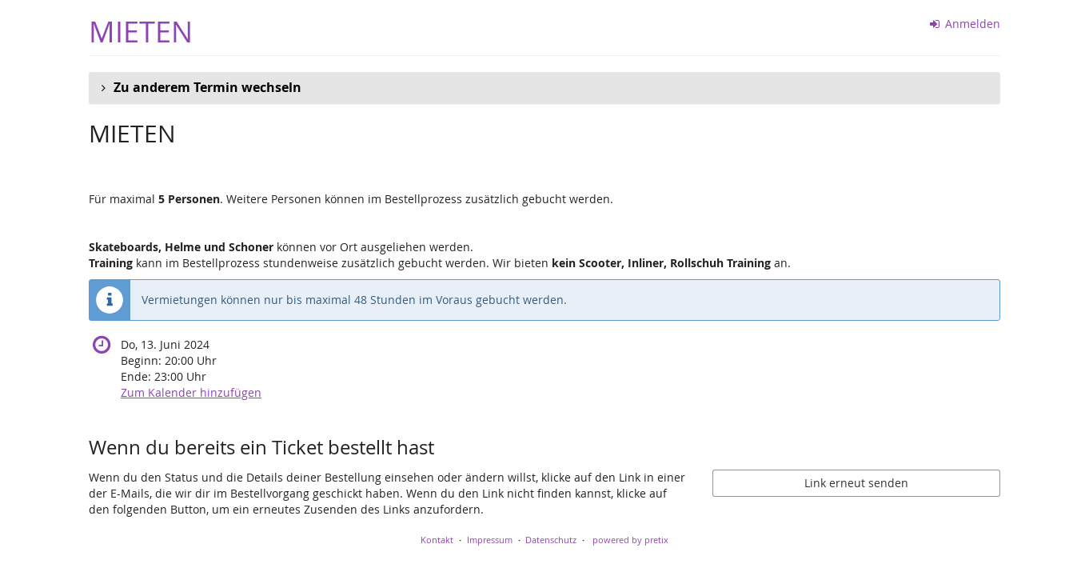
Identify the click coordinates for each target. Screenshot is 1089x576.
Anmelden (965, 23)
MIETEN (141, 31)
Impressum (490, 540)
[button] (544, 88)
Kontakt (437, 540)
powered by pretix (630, 540)
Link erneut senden (856, 482)
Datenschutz (550, 540)
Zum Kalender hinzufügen (191, 392)
